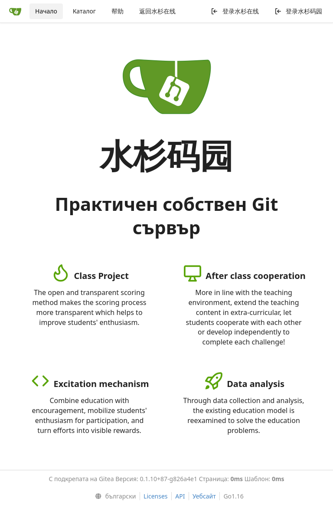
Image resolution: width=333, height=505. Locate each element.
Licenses (156, 496)
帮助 (117, 11)
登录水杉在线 (235, 11)
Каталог (84, 11)
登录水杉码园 (298, 11)
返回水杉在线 (157, 11)
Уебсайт (204, 496)
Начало (46, 11)
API (180, 496)
